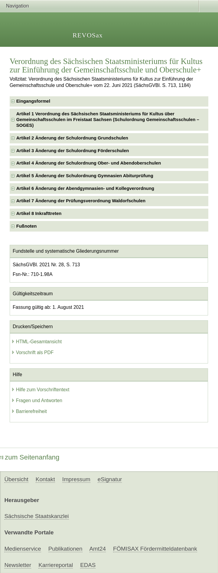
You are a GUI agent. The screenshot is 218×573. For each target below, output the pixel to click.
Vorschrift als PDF (32, 352)
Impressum (76, 479)
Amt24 (97, 549)
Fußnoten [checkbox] (26, 226)
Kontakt (45, 479)
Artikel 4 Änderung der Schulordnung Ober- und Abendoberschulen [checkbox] (88, 163)
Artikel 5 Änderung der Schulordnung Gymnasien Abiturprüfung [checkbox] (84, 175)
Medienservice (22, 549)
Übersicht (16, 479)
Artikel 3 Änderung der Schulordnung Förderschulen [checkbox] (72, 150)
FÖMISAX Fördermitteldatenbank (155, 549)
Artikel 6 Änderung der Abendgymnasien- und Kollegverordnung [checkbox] (85, 188)
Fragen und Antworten (36, 400)
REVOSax (88, 35)
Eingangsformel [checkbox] (33, 101)
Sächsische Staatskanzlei (36, 516)
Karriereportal (55, 565)
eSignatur (110, 479)
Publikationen (65, 549)
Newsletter (17, 565)
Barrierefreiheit (29, 411)
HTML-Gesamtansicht (36, 341)
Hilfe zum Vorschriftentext (40, 389)
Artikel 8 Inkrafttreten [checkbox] (39, 213)
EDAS (88, 565)
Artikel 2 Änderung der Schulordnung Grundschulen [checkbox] (72, 138)
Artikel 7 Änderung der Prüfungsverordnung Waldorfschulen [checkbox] (81, 200)
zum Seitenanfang (30, 457)
